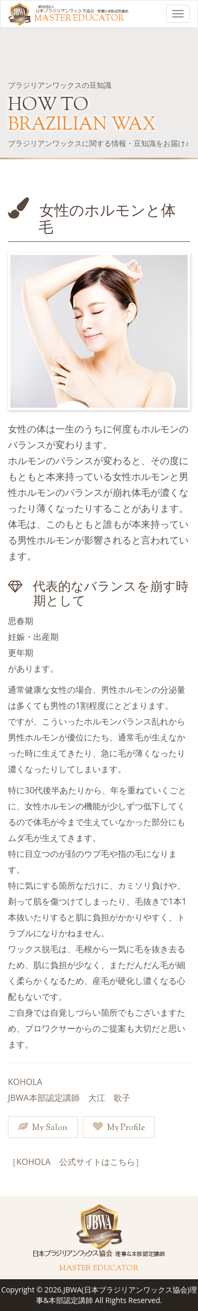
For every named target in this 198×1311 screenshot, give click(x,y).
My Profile (119, 1128)
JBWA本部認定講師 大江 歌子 (69, 1098)
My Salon (43, 1128)
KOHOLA (25, 1082)
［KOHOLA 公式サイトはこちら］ (76, 1162)
